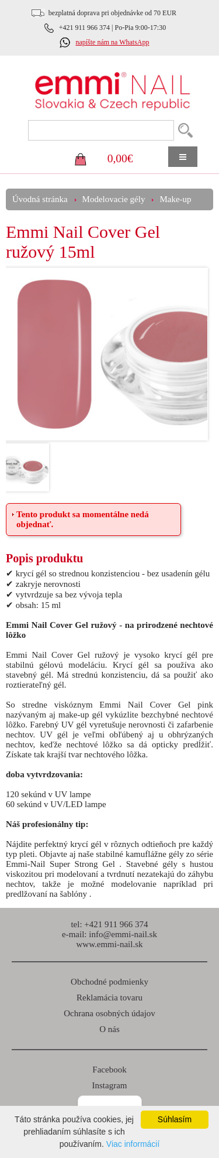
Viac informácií (133, 1144)
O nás (109, 1029)
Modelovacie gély (113, 199)
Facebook (109, 1069)
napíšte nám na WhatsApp (112, 42)
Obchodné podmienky (109, 981)
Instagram (109, 1085)
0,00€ (120, 158)
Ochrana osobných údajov (109, 1013)
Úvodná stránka (40, 199)
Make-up (175, 199)
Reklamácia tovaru (109, 997)
